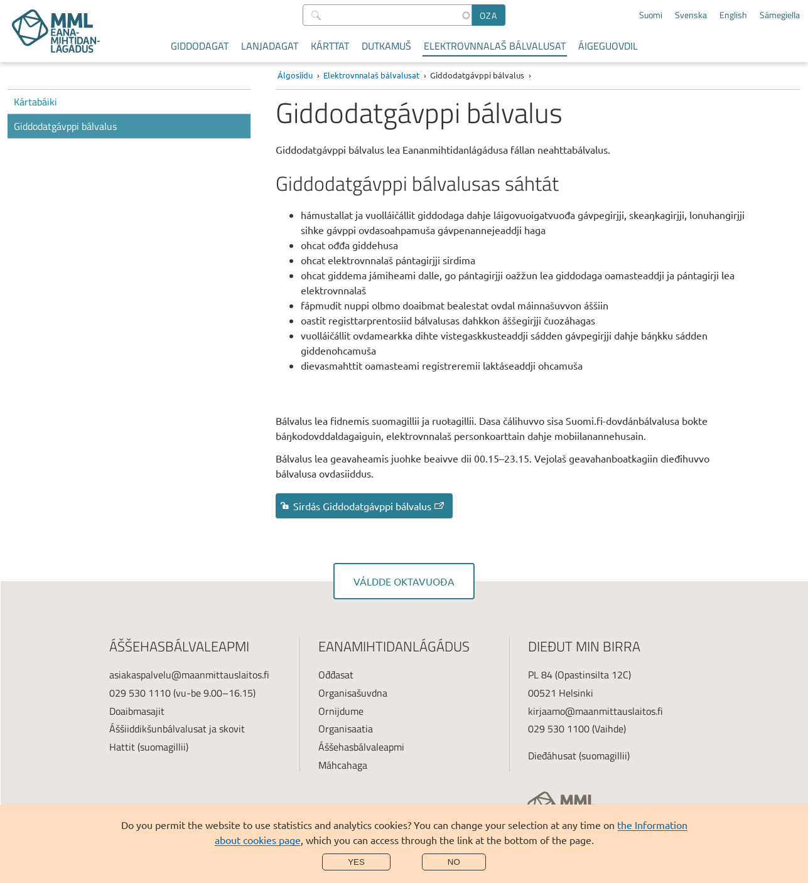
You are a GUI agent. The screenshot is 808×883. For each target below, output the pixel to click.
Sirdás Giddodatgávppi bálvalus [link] (369, 505)
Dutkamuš (386, 45)
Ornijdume (341, 711)
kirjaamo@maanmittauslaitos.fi (595, 711)
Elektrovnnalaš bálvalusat (495, 45)
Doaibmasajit (136, 711)
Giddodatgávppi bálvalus (65, 126)
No (454, 862)
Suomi (650, 15)
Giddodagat (200, 45)
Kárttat (330, 45)
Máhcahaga (342, 765)
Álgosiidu (295, 75)
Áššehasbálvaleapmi (361, 746)
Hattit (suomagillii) (148, 746)
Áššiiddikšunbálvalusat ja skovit (177, 728)
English (733, 15)
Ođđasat (335, 674)
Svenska (691, 15)
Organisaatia (345, 728)
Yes (356, 862)
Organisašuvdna (352, 692)
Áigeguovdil (608, 45)
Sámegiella (780, 15)
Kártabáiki (35, 101)
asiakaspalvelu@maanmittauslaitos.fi (189, 674)
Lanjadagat (269, 45)
